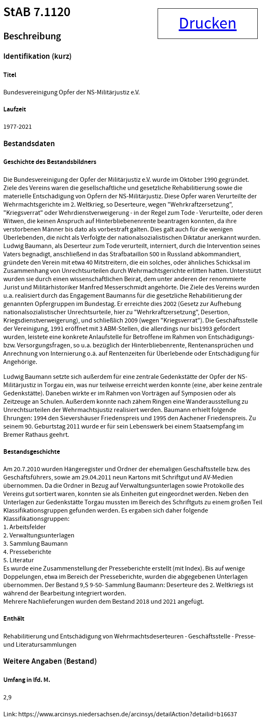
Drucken (208, 23)
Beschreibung (32, 36)
